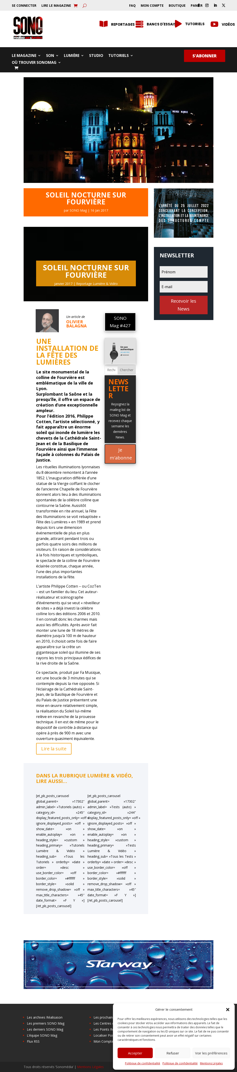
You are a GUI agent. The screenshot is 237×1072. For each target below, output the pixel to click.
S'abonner (205, 56)
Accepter (135, 1053)
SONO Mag (78, 210)
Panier (197, 6)
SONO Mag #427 (120, 322)
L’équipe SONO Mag (42, 1035)
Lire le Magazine (56, 6)
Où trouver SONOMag (34, 63)
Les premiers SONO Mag (45, 1023)
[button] (227, 1009)
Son (50, 56)
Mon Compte (152, 6)
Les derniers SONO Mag (45, 1029)
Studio (96, 56)
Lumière (71, 56)
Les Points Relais (106, 1029)
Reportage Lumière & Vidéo (97, 283)
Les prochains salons (109, 1017)
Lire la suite (53, 748)
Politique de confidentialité (142, 1063)
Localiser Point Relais (109, 1035)
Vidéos (228, 24)
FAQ (132, 6)
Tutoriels (118, 56)
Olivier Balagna (76, 324)
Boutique (177, 6)
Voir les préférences (211, 1053)
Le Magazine (24, 56)
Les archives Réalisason (44, 1017)
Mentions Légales (211, 1063)
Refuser (172, 1053)
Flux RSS (33, 1041)
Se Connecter (24, 6)
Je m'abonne (121, 454)
